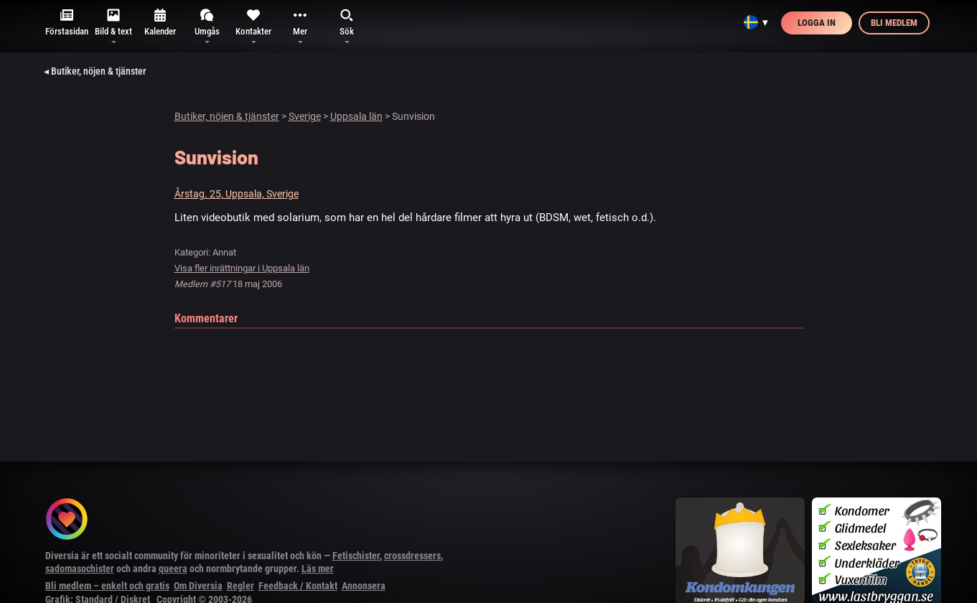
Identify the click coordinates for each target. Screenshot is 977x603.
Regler (240, 586)
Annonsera (363, 586)
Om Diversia (198, 586)
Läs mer (317, 568)
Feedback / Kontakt (297, 586)
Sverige (305, 116)
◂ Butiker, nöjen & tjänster (95, 71)
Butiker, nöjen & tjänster (226, 116)
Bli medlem (894, 22)
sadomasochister (79, 568)
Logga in (817, 22)
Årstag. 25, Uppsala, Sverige (236, 194)
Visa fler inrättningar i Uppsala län (241, 268)
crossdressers (412, 555)
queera (173, 568)
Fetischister (356, 555)
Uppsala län (356, 116)
